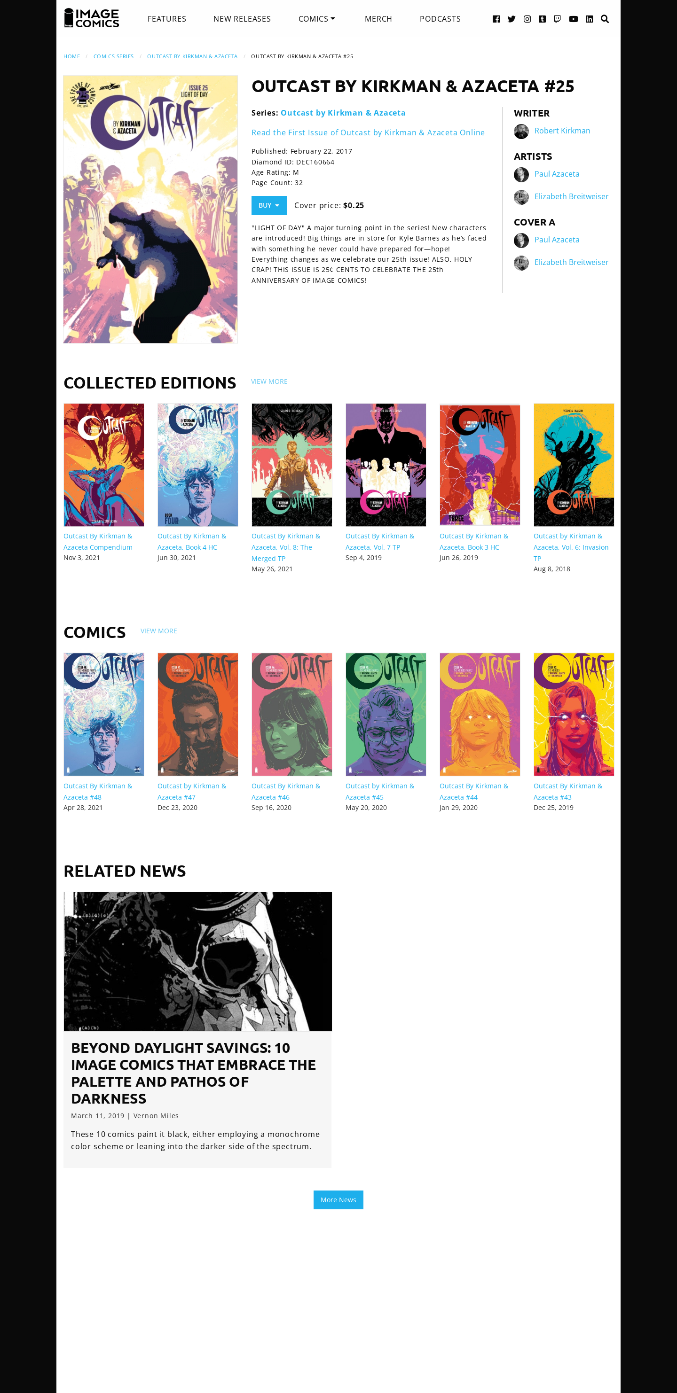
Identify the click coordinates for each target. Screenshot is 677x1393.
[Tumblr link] (542, 18)
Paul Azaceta (557, 174)
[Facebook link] (496, 18)
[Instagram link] (527, 18)
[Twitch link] (557, 18)
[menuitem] (167, 19)
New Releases (242, 19)
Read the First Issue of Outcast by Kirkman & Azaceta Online (368, 132)
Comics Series (114, 56)
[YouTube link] (574, 18)
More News (338, 1199)
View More (269, 381)
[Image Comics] (91, 18)
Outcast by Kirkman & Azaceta (192, 56)
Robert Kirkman (562, 130)
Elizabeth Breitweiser (572, 196)
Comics (314, 19)
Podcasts (440, 19)
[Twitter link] (511, 18)
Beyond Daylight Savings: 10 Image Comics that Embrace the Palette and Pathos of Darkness (193, 1073)
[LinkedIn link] (589, 18)
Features (167, 19)
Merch (379, 19)
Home (71, 56)
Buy (269, 205)
